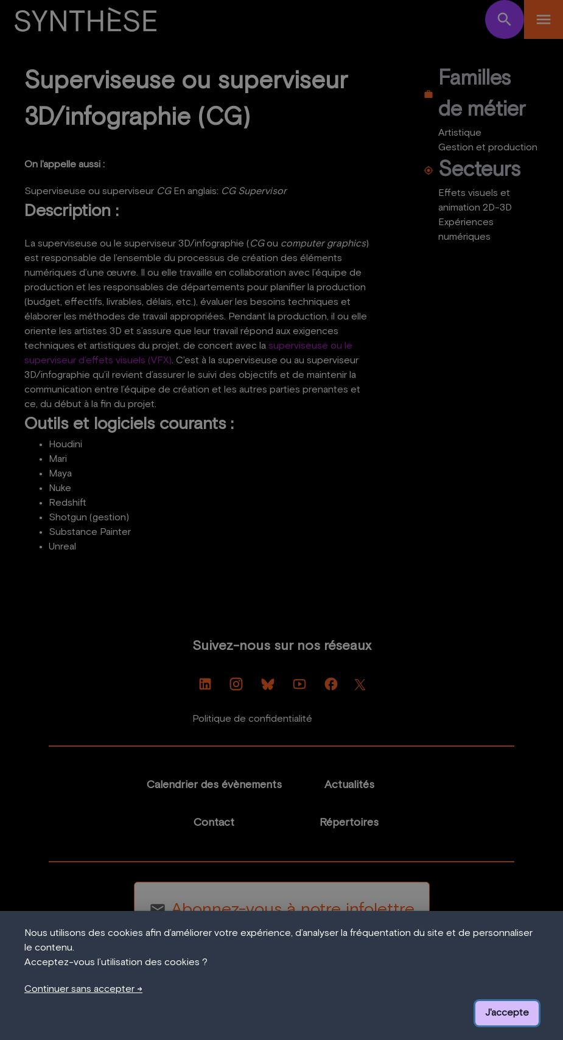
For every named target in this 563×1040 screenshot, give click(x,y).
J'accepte (507, 1013)
